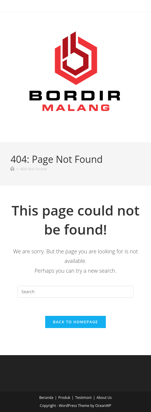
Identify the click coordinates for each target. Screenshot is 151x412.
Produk (64, 397)
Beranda (46, 397)
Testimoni (83, 397)
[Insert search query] (75, 292)
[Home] (12, 168)
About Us (104, 397)
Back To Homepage (75, 321)
